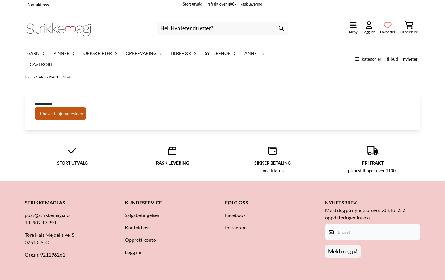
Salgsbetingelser (142, 215)
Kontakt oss (37, 4)
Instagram (236, 227)
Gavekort (41, 64)
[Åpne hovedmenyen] (353, 28)
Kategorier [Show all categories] (368, 58)
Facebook (235, 215)
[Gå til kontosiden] (369, 28)
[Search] (281, 28)
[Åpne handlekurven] (409, 28)
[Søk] (222, 28)
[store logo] (59, 28)
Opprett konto (140, 240)
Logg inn (134, 252)
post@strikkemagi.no (47, 215)
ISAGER (55, 77)
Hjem (29, 77)
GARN (41, 77)
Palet (68, 77)
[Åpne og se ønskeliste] (388, 28)
